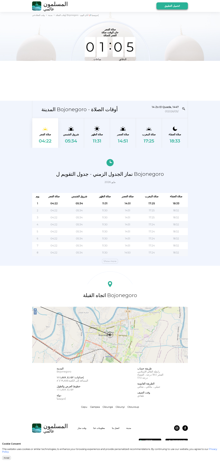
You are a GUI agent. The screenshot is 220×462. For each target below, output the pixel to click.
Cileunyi (120, 407)
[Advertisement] (110, 80)
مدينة (50, 15)
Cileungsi (108, 407)
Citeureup (133, 407)
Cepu (84, 407)
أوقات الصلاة (61, 15)
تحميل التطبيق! (172, 5)
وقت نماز (82, 428)
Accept (6, 458)
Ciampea (95, 407)
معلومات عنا (99, 428)
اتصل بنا (115, 428)
